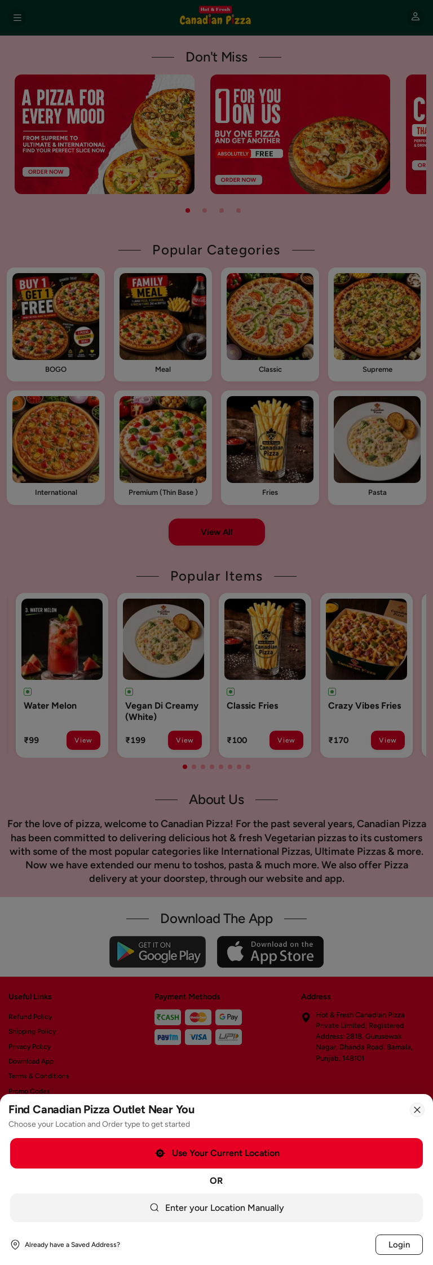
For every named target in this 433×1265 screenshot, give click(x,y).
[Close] (417, 1110)
